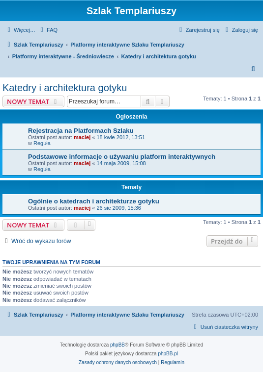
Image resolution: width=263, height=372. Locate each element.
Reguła (42, 143)
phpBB (117, 344)
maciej (82, 137)
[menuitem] (48, 30)
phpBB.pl (168, 353)
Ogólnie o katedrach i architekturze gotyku (93, 201)
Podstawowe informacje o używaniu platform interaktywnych (121, 156)
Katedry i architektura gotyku (64, 87)
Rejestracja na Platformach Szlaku (81, 130)
